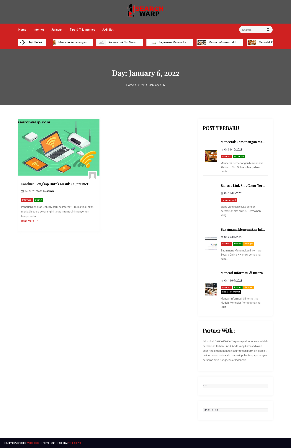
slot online (239, 156)
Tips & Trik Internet (82, 29)
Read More (29, 220)
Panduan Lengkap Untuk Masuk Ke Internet (54, 184)
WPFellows (74, 442)
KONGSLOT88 (210, 410)
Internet (39, 29)
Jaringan (56, 29)
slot (206, 385)
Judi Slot (108, 29)
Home (22, 29)
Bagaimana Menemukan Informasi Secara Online (183, 42)
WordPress (33, 442)
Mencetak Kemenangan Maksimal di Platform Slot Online (88, 42)
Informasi (27, 200)
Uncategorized (229, 200)
